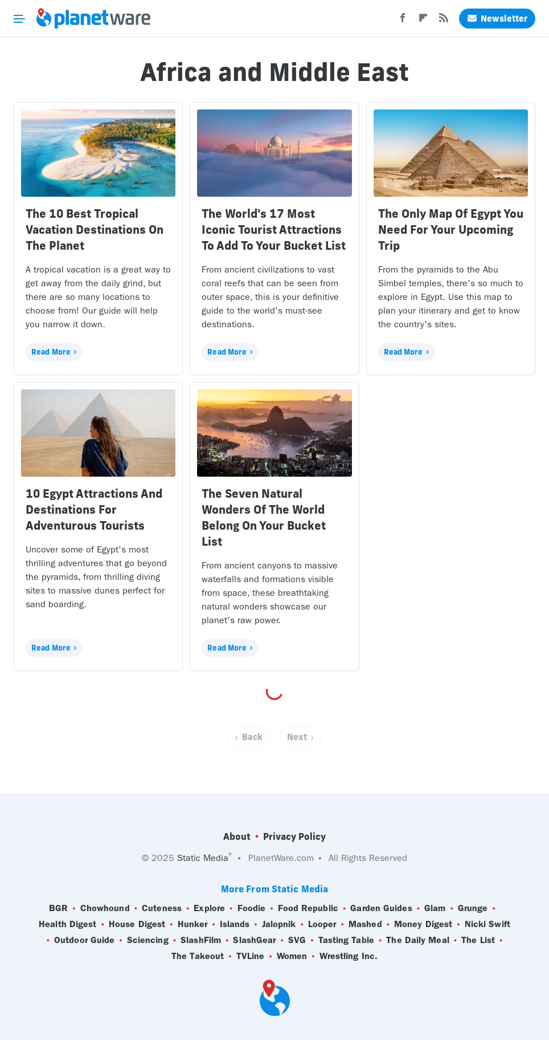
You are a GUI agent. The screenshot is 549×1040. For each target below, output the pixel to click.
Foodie (251, 908)
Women (292, 956)
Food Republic (308, 908)
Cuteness (162, 908)
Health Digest (67, 924)
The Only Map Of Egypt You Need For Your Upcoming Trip (450, 229)
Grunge (473, 908)
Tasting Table (346, 940)
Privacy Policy (294, 836)
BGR (58, 908)
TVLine (250, 956)
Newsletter (497, 18)
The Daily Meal (417, 940)
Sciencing (148, 940)
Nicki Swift (487, 924)
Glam (434, 908)
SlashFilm (201, 940)
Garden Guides (381, 908)
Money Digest (423, 924)
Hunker (193, 924)
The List (478, 940)
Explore (209, 908)
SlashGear (254, 940)
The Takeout (197, 956)
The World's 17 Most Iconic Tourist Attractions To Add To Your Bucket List (274, 229)
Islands (235, 924)
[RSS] (444, 21)
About (237, 836)
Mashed (365, 924)
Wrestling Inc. (348, 956)
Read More (51, 351)
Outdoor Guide (84, 940)
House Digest (137, 924)
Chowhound (105, 908)
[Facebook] (403, 21)
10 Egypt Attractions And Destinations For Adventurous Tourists (94, 509)
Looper (322, 924)
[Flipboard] (423, 21)
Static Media (202, 857)
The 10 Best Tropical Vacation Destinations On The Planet (94, 229)
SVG (297, 940)
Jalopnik (279, 924)
